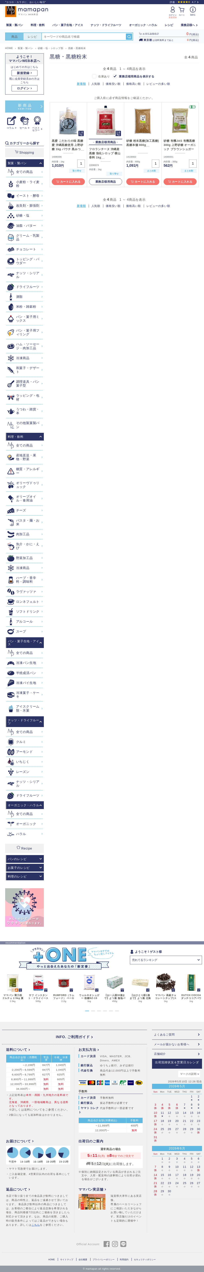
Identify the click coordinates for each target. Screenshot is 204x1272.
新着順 (81, 83)
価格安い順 (113, 83)
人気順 (95, 83)
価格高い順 (133, 83)
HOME (51, 1259)
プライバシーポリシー (104, 1259)
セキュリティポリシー (145, 1259)
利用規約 (124, 1259)
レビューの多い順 (158, 83)
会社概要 (82, 1259)
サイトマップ (66, 1259)
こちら (35, 1224)
